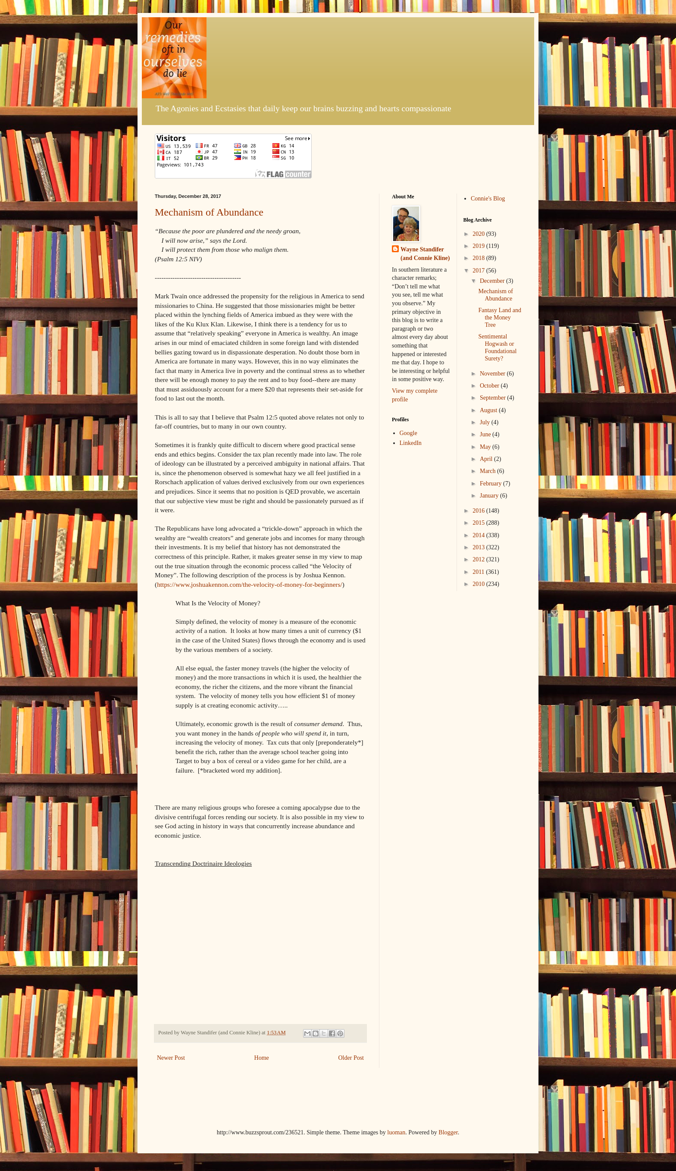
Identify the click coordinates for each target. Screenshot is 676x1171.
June (486, 434)
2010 (479, 584)
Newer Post (171, 1058)
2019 (479, 246)
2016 (479, 510)
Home (261, 1058)
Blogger (447, 1132)
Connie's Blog (488, 198)
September (493, 398)
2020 (479, 234)
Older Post (351, 1058)
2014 (479, 535)
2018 (479, 258)
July (485, 422)
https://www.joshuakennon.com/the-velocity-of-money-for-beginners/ (249, 584)
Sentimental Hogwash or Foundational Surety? (497, 347)
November (493, 373)
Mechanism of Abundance (209, 212)
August (489, 410)
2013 (479, 547)
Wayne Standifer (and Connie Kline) (425, 253)
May (486, 447)
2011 (479, 572)
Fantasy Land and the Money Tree (499, 317)
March (488, 471)
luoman (396, 1132)
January (490, 495)
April (487, 459)
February (491, 483)
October (490, 385)
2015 (479, 523)
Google (408, 433)
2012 (479, 559)
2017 (479, 270)
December (493, 281)
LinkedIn (411, 443)
